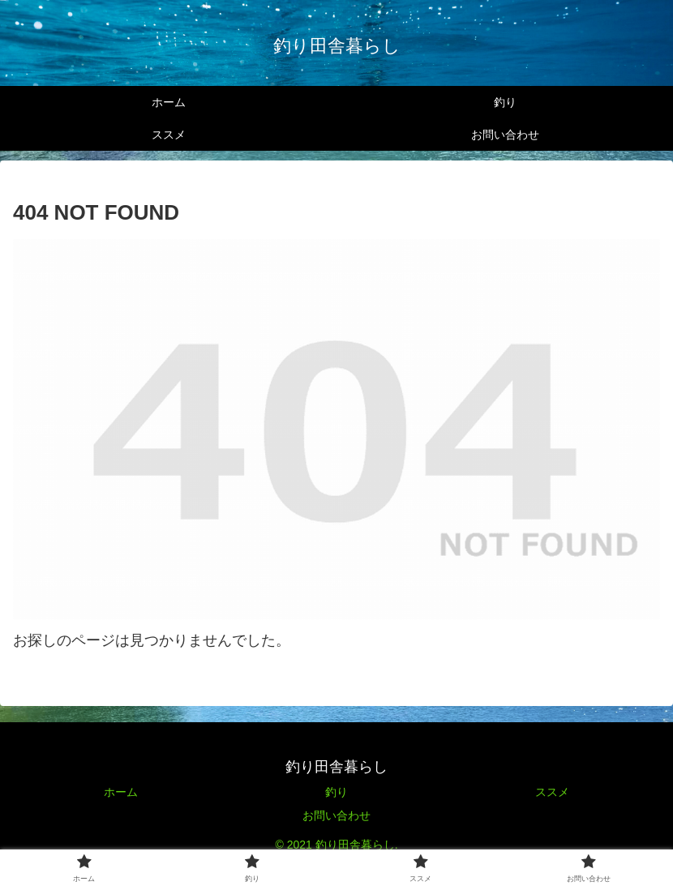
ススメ (552, 791)
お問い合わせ (336, 815)
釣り (336, 791)
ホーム (121, 791)
